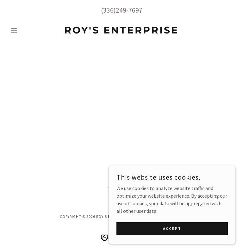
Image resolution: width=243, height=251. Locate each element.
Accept (172, 237)
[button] (25, 30)
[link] (121, 31)
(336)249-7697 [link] (121, 10)
